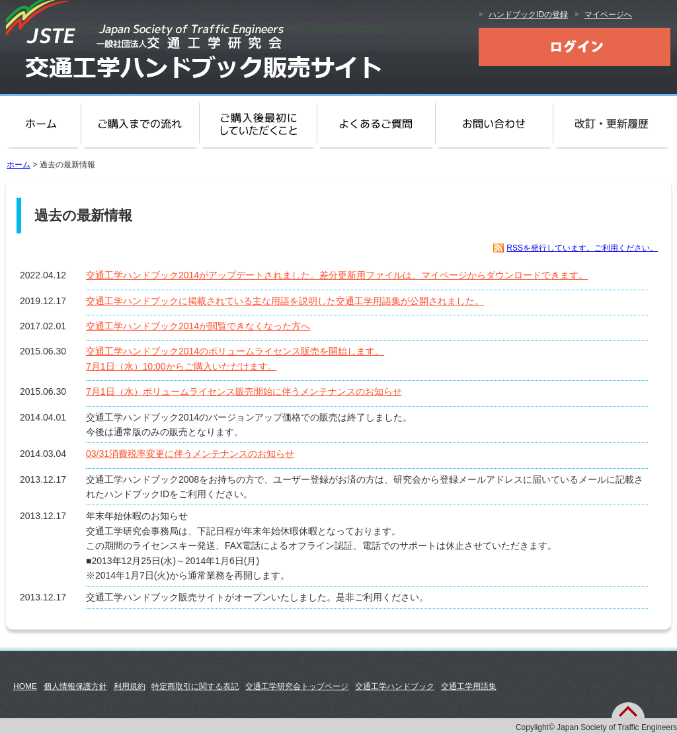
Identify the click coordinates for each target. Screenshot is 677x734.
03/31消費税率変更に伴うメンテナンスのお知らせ (190, 453)
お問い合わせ (494, 124)
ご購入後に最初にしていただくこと (258, 124)
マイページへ (608, 14)
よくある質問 (376, 124)
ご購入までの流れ (141, 124)
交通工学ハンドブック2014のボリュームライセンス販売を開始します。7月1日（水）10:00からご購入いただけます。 (235, 358)
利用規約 (129, 686)
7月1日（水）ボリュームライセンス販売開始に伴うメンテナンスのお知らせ (244, 391)
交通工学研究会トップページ (296, 686)
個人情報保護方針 (75, 686)
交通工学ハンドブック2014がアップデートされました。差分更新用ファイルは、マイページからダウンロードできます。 (337, 275)
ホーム (41, 124)
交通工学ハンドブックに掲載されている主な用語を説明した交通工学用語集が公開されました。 (285, 301)
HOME (25, 686)
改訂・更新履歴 (615, 124)
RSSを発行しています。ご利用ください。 (582, 248)
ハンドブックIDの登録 (528, 14)
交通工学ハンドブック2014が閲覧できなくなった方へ (198, 326)
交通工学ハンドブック (394, 686)
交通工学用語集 (469, 686)
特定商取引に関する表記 (195, 686)
